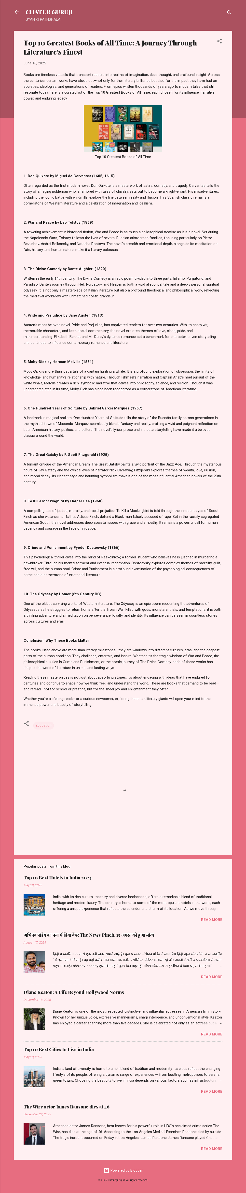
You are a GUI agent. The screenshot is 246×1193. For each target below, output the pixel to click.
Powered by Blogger (123, 1170)
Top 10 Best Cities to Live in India (59, 1049)
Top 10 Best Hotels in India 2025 (58, 878)
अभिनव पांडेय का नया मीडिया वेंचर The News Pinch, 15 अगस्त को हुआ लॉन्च (89, 935)
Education (44, 725)
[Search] (229, 13)
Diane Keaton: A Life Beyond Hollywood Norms (74, 992)
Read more (211, 919)
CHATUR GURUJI (49, 12)
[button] (219, 42)
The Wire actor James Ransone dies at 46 (66, 1107)
